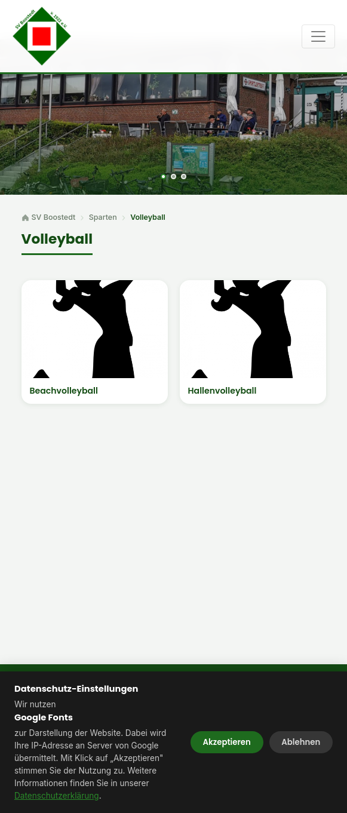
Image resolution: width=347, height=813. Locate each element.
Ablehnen (300, 742)
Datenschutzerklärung (56, 795)
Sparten (103, 217)
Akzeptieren (227, 742)
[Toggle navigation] (318, 36)
